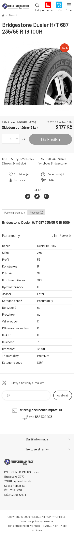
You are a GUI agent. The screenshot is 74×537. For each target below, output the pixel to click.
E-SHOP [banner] (15, 7)
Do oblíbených (22, 174)
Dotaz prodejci (56, 174)
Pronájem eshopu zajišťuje (23, 525)
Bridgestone (59, 163)
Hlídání (51, 180)
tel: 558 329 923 (40, 417)
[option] (37, 76)
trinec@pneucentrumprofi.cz (41, 410)
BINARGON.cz (49, 525)
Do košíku (50, 139)
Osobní (13, 15)
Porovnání (19, 180)
